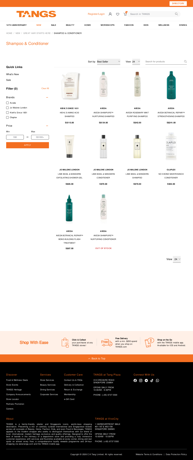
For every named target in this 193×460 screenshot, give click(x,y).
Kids (146, 25)
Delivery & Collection (74, 385)
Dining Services (47, 389)
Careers (9, 409)
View (173, 259)
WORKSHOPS (108, 25)
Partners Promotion (15, 404)
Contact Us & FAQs (73, 380)
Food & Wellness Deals (17, 380)
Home (9, 33)
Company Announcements (18, 394)
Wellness (163, 25)
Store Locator (12, 399)
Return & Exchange (73, 389)
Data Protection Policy (176, 454)
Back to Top (96, 358)
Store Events (12, 385)
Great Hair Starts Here (37, 33)
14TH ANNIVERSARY (16, 25)
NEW (38, 25)
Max (33, 131)
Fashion (129, 25)
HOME (87, 25)
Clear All (45, 88)
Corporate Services (49, 394)
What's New (12, 74)
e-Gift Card (69, 399)
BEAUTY (70, 25)
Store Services (47, 380)
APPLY (27, 145)
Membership (70, 394)
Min (8, 131)
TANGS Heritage (14, 389)
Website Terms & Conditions (149, 454)
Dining (183, 25)
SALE (53, 25)
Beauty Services (48, 385)
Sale (8, 80)
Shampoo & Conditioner (68, 33)
